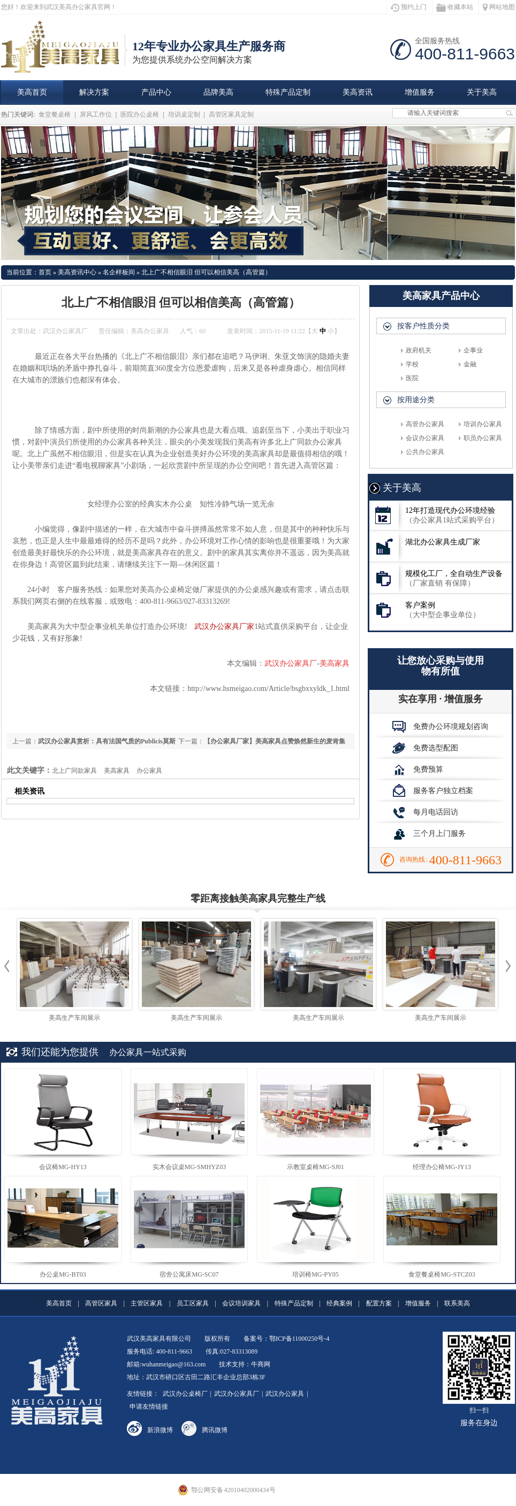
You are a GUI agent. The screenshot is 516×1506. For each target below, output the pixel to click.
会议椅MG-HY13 (63, 1167)
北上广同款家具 (74, 770)
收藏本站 (454, 7)
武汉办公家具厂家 (224, 627)
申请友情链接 (149, 1406)
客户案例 (440, 610)
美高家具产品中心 (441, 295)
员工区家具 (193, 1303)
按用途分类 (416, 400)
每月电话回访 (425, 811)
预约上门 (408, 7)
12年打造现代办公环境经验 (440, 515)
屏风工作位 (96, 114)
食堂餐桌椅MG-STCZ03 (441, 1274)
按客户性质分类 (423, 326)
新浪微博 (160, 1430)
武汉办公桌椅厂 (185, 1393)
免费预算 (417, 769)
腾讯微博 (214, 1430)
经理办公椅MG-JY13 (442, 1167)
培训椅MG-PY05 (315, 1274)
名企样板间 (119, 272)
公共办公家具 (425, 452)
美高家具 (117, 770)
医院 (412, 378)
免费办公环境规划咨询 (440, 726)
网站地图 (499, 7)
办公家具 (149, 770)
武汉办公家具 (284, 1393)
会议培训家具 (241, 1303)
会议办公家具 (425, 438)
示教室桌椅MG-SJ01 (315, 1167)
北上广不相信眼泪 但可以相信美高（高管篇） (206, 272)
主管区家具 (147, 1303)
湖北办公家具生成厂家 (424, 547)
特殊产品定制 (287, 92)
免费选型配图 (425, 747)
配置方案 (379, 1303)
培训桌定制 (184, 114)
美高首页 (32, 92)
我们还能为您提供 (59, 1052)
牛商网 (260, 1364)
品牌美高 (218, 92)
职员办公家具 (483, 438)
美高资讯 (358, 92)
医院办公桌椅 (139, 114)
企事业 (473, 350)
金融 (470, 364)
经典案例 (339, 1303)
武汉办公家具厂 (236, 1393)
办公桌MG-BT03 (63, 1274)
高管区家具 (101, 1303)
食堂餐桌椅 (55, 114)
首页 (45, 272)
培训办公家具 (483, 424)
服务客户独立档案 (432, 790)
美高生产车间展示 (74, 1017)
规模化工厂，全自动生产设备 (440, 578)
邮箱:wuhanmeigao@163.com (166, 1364)
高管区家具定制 (231, 114)
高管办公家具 (425, 424)
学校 (412, 364)
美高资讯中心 (77, 272)
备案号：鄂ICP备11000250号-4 (286, 1338)
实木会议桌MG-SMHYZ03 (189, 1167)
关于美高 (482, 92)
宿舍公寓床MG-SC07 (189, 1274)
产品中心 (156, 92)
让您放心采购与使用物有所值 (440, 666)
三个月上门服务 (429, 833)
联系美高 (457, 1303)
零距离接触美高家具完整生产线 (258, 898)
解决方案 (94, 92)
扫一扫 (479, 1381)
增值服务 (420, 92)
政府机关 (418, 350)
